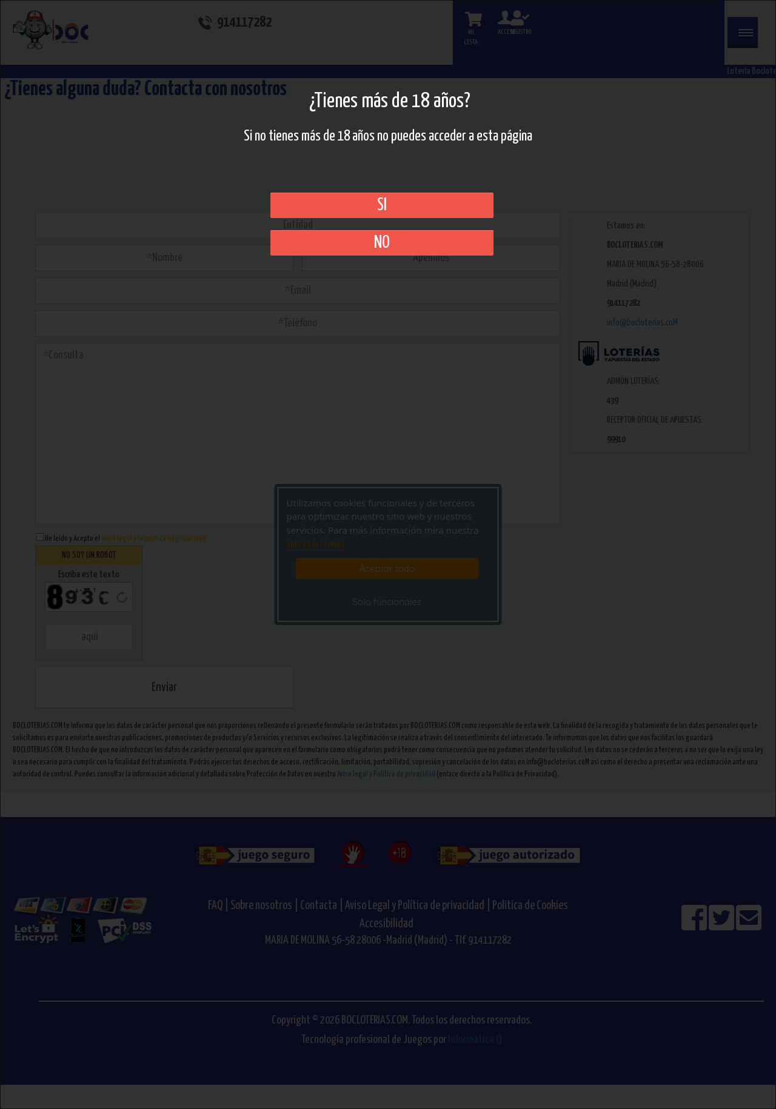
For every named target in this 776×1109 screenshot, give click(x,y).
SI (382, 205)
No (382, 242)
